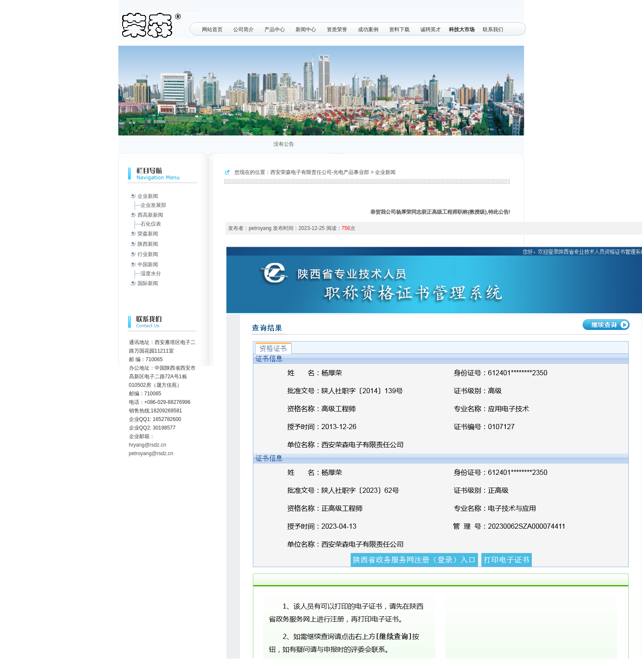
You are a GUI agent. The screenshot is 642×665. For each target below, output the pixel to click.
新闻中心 (306, 29)
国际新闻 (148, 283)
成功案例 (368, 29)
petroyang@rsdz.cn (151, 453)
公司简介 (243, 29)
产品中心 (274, 29)
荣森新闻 (148, 234)
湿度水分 (151, 274)
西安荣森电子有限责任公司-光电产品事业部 (319, 172)
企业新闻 (148, 196)
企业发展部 (153, 205)
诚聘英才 (430, 29)
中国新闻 (148, 265)
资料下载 (399, 29)
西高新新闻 (150, 215)
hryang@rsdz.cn (148, 445)
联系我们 (493, 29)
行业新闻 (148, 254)
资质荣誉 (337, 29)
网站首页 (212, 29)
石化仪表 (151, 224)
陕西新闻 (148, 244)
